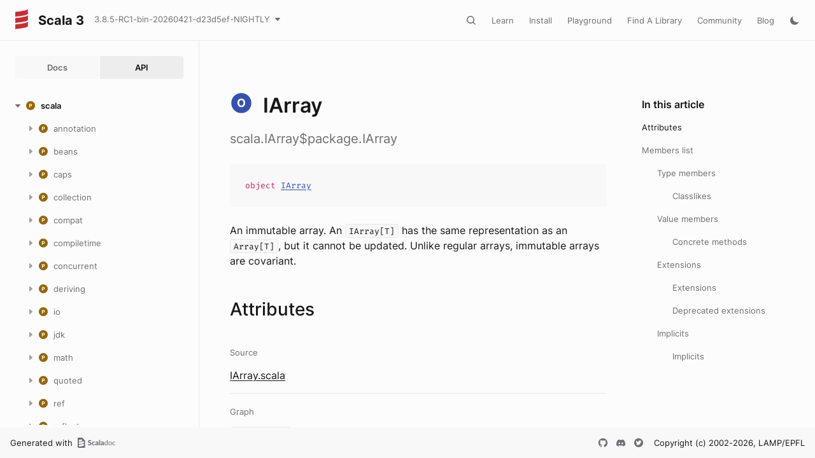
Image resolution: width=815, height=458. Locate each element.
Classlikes (691, 196)
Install (540, 20)
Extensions (679, 265)
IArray (296, 185)
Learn (503, 20)
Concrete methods (709, 242)
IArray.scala (257, 375)
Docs (57, 67)
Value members (687, 219)
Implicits (673, 333)
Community (719, 20)
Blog (765, 20)
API (141, 67)
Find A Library (654, 20)
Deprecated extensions (718, 310)
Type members (686, 173)
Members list (667, 150)
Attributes (662, 127)
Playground (589, 20)
